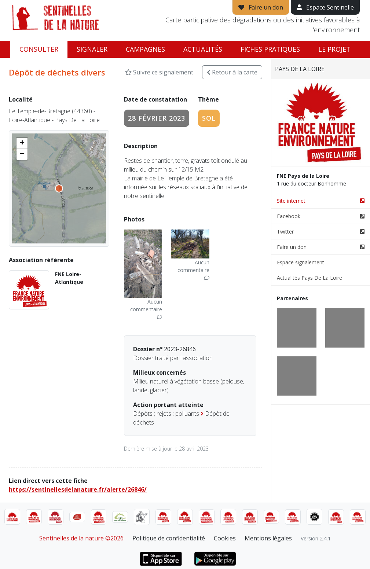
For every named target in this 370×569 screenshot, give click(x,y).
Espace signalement (300, 262)
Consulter (38, 49)
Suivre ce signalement (159, 72)
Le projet (334, 49)
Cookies (225, 538)
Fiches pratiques (270, 49)
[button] (22, 143)
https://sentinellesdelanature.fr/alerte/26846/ (78, 489)
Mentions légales (268, 538)
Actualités (202, 49)
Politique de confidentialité (168, 538)
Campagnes (145, 49)
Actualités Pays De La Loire (309, 277)
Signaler (92, 49)
